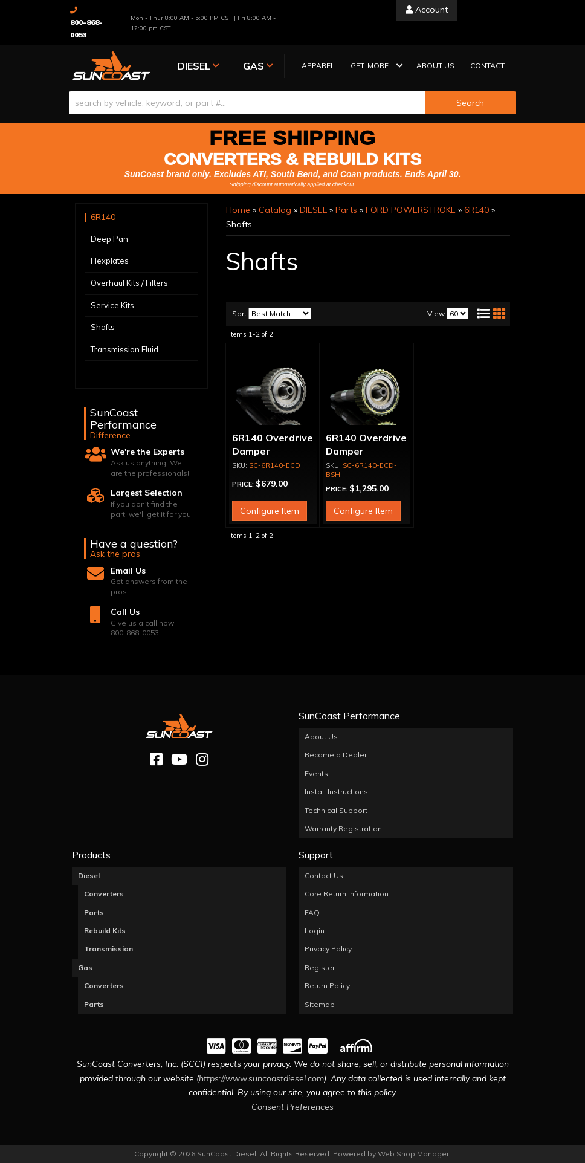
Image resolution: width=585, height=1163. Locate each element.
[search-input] (247, 102)
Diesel (89, 875)
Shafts (103, 327)
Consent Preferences (292, 1106)
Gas (85, 967)
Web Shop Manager (413, 1153)
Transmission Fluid (124, 349)
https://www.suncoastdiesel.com (261, 1078)
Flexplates (110, 260)
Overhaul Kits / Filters (129, 283)
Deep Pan (109, 239)
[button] (376, 66)
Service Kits (112, 305)
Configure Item (269, 511)
